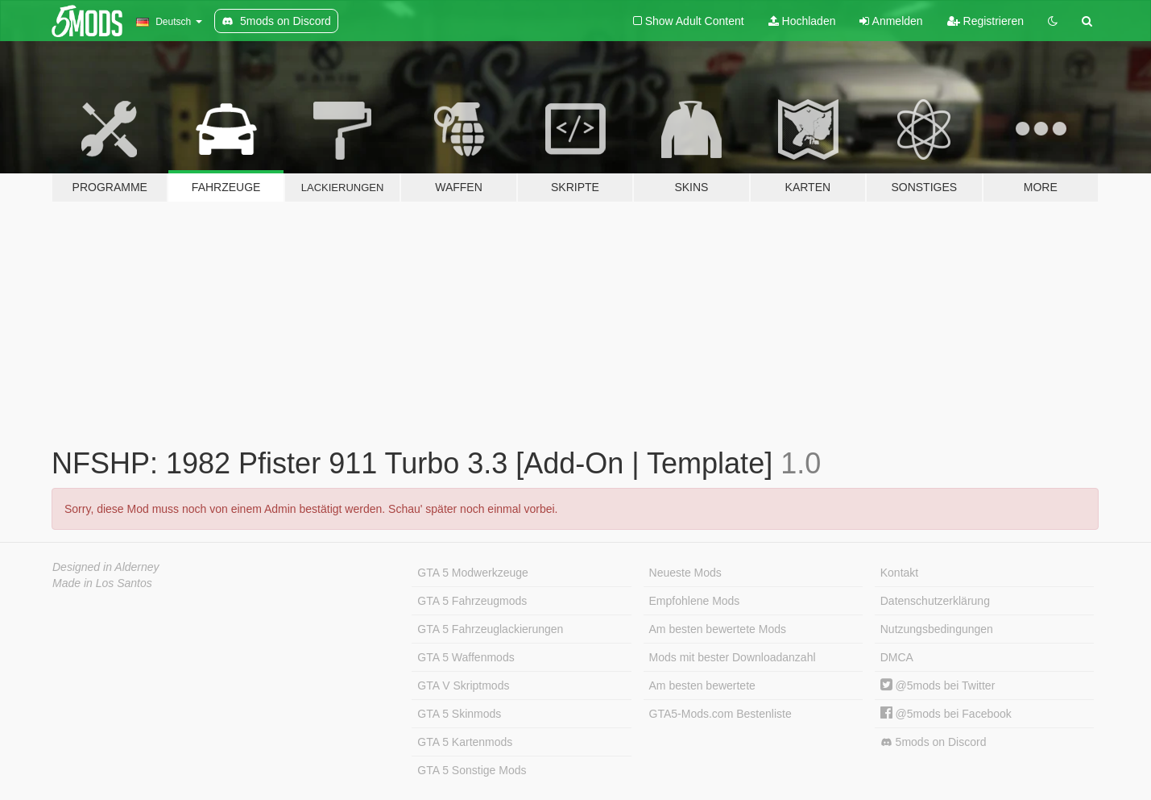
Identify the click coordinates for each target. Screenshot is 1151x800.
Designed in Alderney (105, 566)
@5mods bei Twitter (938, 685)
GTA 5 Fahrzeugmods (472, 600)
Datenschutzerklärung (935, 600)
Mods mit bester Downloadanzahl (732, 657)
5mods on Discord (933, 742)
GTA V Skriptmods (463, 685)
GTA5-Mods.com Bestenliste (720, 713)
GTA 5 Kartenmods (464, 741)
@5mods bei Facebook (946, 713)
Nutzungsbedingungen (936, 629)
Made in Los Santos (102, 583)
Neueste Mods (685, 572)
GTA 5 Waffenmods (465, 657)
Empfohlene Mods (694, 600)
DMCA (896, 657)
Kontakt (899, 572)
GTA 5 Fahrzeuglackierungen (490, 629)
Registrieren (985, 21)
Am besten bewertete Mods (717, 629)
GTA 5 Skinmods (459, 713)
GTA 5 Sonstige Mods (471, 770)
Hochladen (802, 21)
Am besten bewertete (702, 685)
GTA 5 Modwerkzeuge (472, 572)
